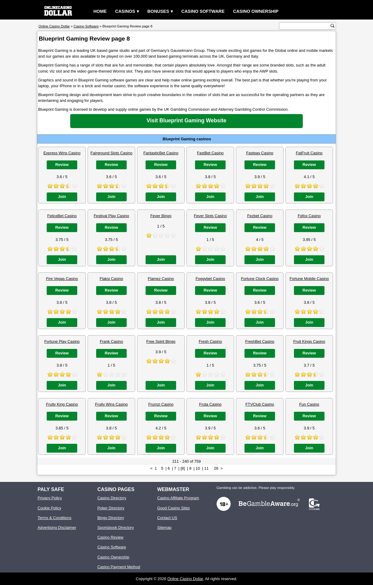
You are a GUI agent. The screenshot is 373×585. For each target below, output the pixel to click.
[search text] (306, 26)
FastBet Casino (210, 153)
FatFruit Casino (309, 153)
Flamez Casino (161, 278)
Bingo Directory (110, 517)
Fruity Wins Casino (111, 404)
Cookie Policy (49, 508)
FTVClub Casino (259, 404)
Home (100, 11)
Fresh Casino (210, 341)
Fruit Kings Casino (309, 341)
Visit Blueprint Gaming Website (186, 120)
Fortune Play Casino (62, 341)
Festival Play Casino (111, 216)
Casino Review (110, 537)
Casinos (125, 11)
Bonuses (158, 11)
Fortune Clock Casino (259, 278)
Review (62, 164)
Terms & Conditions (54, 517)
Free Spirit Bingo (160, 341)
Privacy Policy (50, 498)
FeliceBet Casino (62, 216)
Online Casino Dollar (185, 578)
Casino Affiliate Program (178, 498)
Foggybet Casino (210, 278)
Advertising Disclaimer (57, 527)
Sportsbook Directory (115, 527)
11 (206, 468)
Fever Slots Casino (210, 216)
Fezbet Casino (260, 216)
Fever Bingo (161, 216)
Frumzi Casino (161, 404)
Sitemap (164, 527)
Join (62, 196)
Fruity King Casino (62, 404)
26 (216, 468)
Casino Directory (111, 498)
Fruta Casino (210, 404)
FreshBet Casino (259, 341)
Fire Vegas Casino (62, 278)
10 (198, 468)
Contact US (167, 517)
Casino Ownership (256, 11)
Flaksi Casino (111, 278)
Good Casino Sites (173, 508)
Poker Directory (110, 508)
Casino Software (203, 11)
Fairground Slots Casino (111, 153)
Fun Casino (309, 404)
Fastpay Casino (259, 153)
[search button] (333, 26)
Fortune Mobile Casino (309, 278)
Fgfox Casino (309, 216)
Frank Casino (111, 341)
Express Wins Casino (62, 153)
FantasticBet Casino (161, 153)
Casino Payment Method (118, 567)
